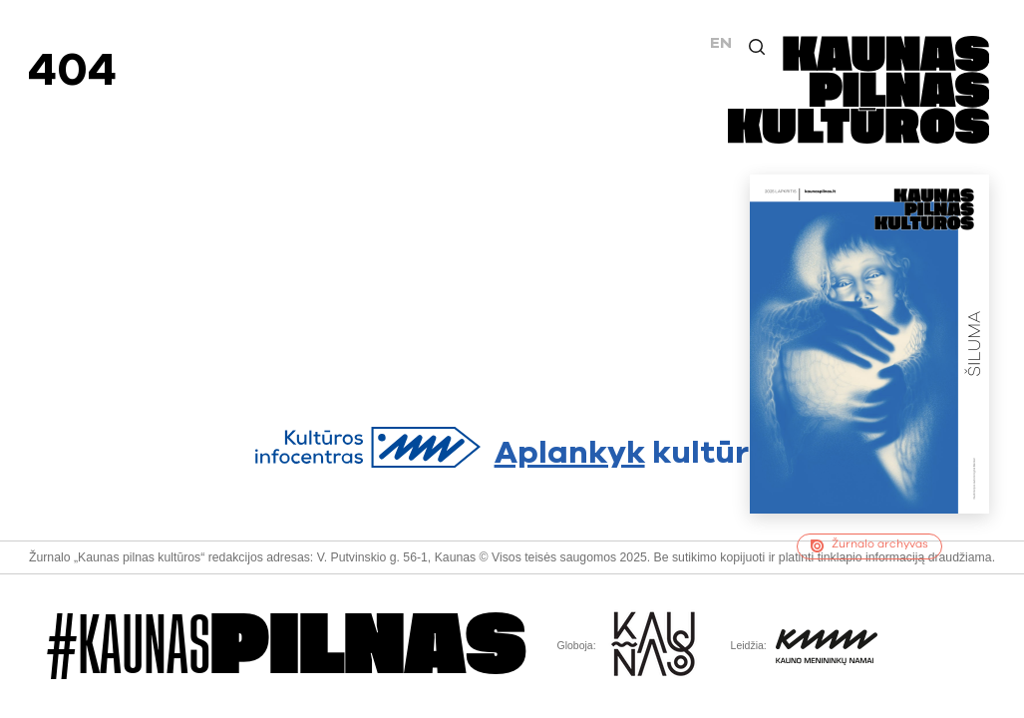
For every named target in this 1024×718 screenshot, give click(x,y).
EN (721, 43)
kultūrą (512, 448)
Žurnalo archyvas (869, 545)
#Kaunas (286, 646)
